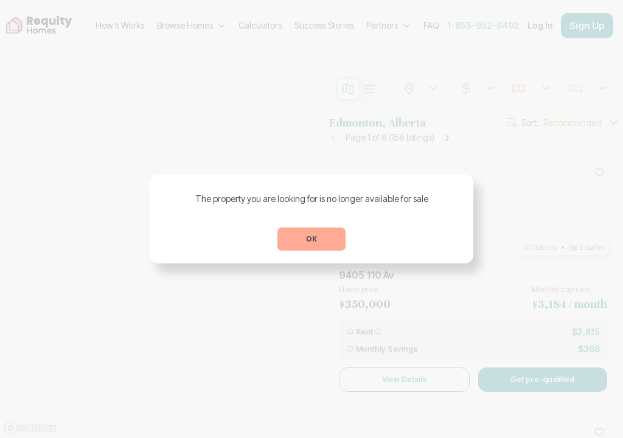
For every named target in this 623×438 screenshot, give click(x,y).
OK (311, 239)
